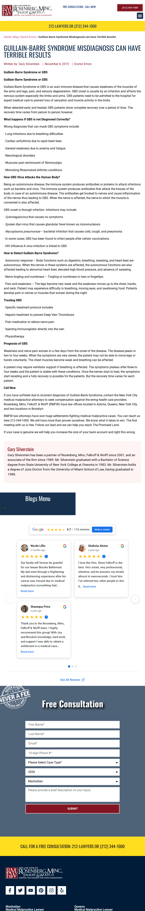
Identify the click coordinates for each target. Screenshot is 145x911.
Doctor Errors (28, 36)
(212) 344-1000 (112, 846)
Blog (15, 36)
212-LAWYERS (83, 846)
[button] (140, 16)
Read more (27, 591)
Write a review (102, 529)
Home (7, 36)
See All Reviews (72, 680)
